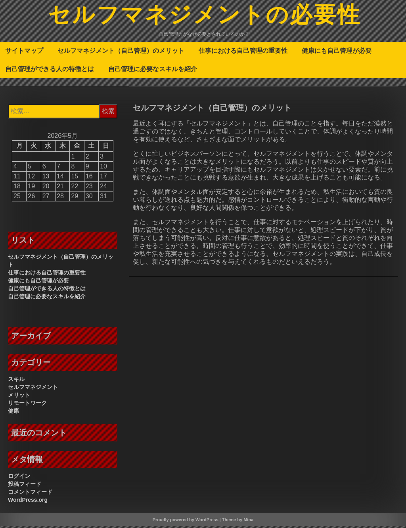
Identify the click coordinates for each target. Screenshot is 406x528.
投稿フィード (24, 486)
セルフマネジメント (33, 389)
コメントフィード (30, 494)
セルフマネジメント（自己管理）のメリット (120, 52)
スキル (16, 381)
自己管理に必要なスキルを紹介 (152, 71)
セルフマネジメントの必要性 (205, 17)
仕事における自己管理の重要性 (243, 52)
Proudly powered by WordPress (185, 521)
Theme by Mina (237, 521)
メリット (19, 397)
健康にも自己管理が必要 (337, 52)
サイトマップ (24, 52)
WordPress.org (28, 502)
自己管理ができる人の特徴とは (49, 71)
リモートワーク (27, 405)
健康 (13, 413)
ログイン (19, 478)
